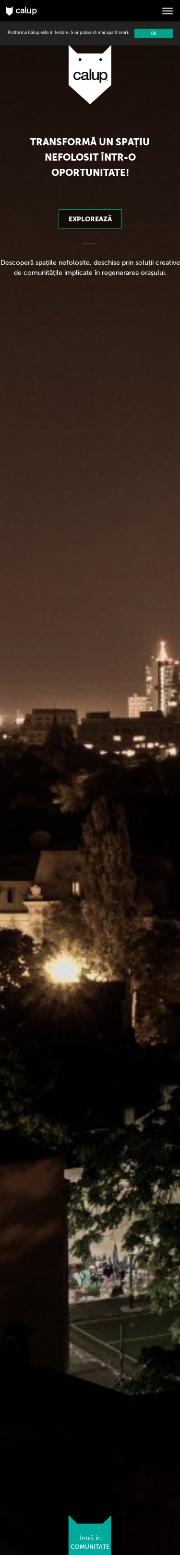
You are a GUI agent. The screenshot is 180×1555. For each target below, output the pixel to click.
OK (153, 33)
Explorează (90, 219)
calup (21, 11)
